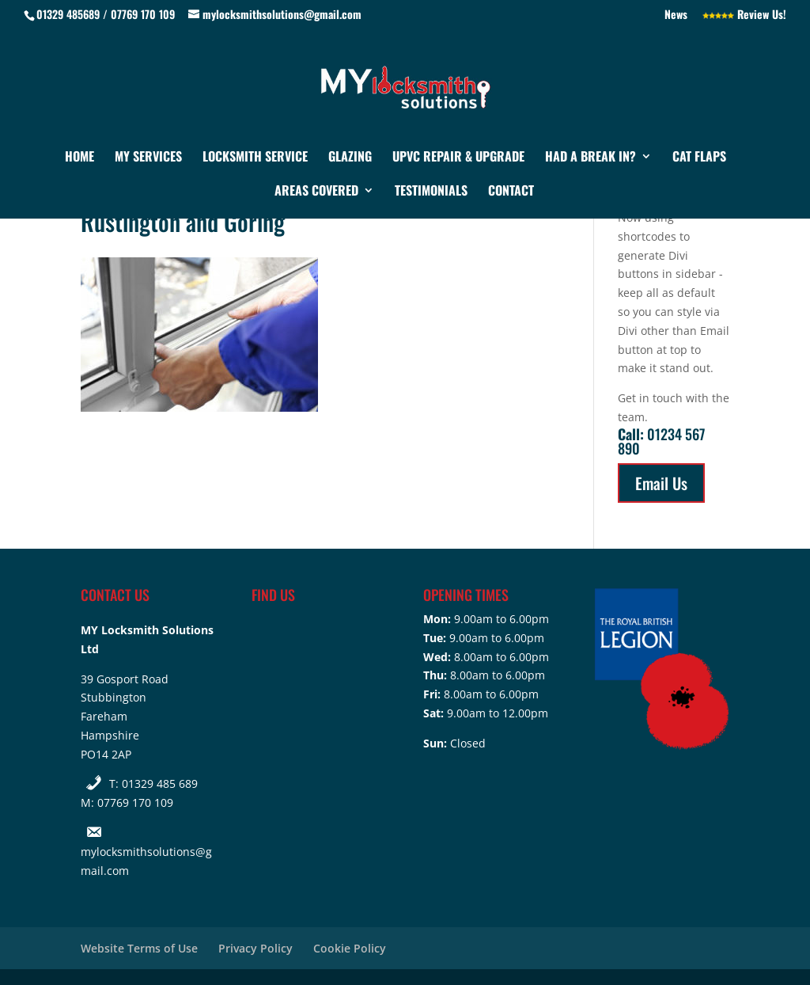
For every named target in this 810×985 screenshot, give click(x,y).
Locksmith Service (255, 157)
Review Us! (744, 15)
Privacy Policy (255, 948)
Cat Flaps (699, 157)
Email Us (661, 483)
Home (79, 157)
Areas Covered (316, 192)
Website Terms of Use (139, 948)
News (675, 15)
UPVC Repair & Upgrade (458, 157)
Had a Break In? (590, 157)
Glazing (350, 157)
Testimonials (431, 192)
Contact (511, 192)
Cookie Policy (349, 948)
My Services (148, 157)
